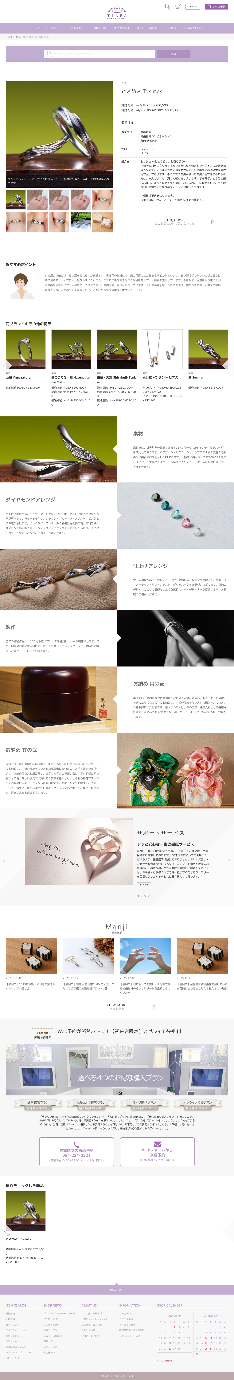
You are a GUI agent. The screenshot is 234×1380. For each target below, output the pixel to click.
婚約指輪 (10, 1313)
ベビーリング (12, 1358)
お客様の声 (49, 1352)
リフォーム (11, 1341)
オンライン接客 (52, 1324)
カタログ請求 (126, 1319)
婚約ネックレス (14, 1335)
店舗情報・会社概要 (91, 1324)
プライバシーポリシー (130, 1335)
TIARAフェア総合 (90, 1335)
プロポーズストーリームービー (60, 1313)
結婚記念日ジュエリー (17, 1346)
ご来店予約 (218, 6)
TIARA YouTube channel (94, 1319)
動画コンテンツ (52, 1330)
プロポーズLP (51, 1319)
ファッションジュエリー (18, 1352)
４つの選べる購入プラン (94, 1313)
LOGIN (193, 7)
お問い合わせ (88, 1330)
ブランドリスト (52, 1346)
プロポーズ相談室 (53, 1335)
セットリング (12, 1324)
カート (178, 7)
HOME (9, 36)
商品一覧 (20, 36)
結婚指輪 (10, 1319)
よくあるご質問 (127, 1324)
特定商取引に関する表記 (131, 1330)
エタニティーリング (16, 1330)
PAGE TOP (117, 1290)
